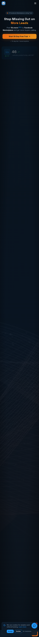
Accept (10, 631)
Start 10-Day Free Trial (19, 37)
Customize (27, 631)
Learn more (22, 627)
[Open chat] (34, 626)
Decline (18, 631)
